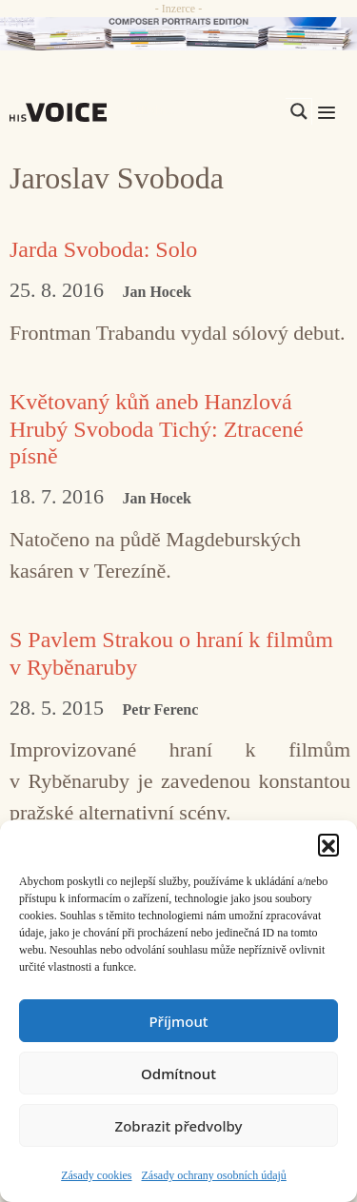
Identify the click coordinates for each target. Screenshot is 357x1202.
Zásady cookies (96, 1175)
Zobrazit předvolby (179, 1125)
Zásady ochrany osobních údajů (214, 1175)
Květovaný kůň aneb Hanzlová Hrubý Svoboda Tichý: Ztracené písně (157, 429)
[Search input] (208, 111)
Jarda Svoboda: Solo (103, 249)
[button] (328, 844)
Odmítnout (178, 1073)
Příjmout (178, 1021)
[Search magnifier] (299, 111)
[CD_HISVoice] (178, 33)
